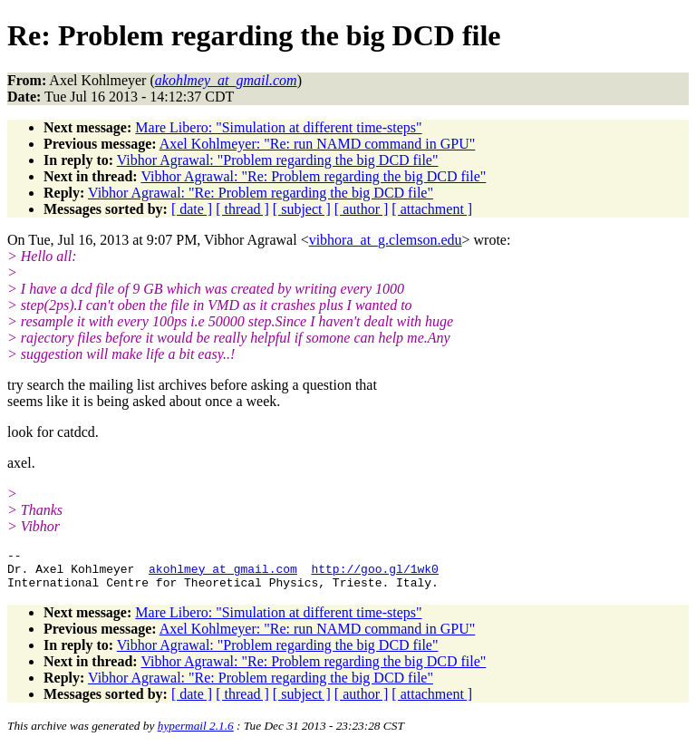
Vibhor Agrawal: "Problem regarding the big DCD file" (278, 160)
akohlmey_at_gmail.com (223, 574)
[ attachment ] (432, 209)
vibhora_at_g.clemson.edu (385, 239)
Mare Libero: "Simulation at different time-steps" (278, 127)
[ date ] (191, 209)
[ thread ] (242, 209)
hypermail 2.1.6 (196, 734)
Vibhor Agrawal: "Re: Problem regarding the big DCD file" (313, 176)
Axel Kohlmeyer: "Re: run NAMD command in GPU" (318, 143)
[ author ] (361, 209)
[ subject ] (302, 209)
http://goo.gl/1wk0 (374, 574)
